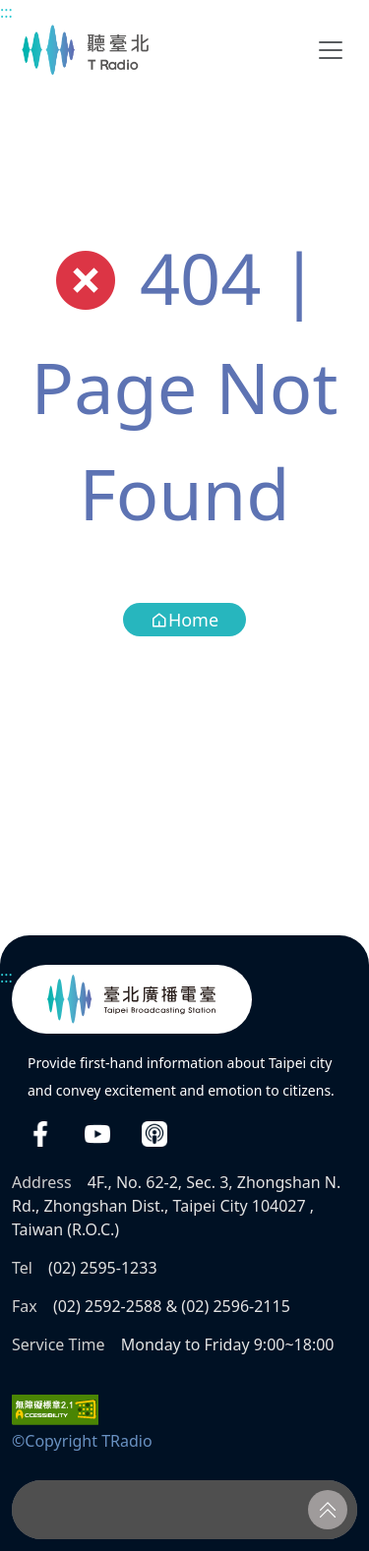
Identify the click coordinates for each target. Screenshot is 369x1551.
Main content (10, 10)
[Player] (184, 1509)
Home (184, 619)
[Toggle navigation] (330, 50)
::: (6, 12)
